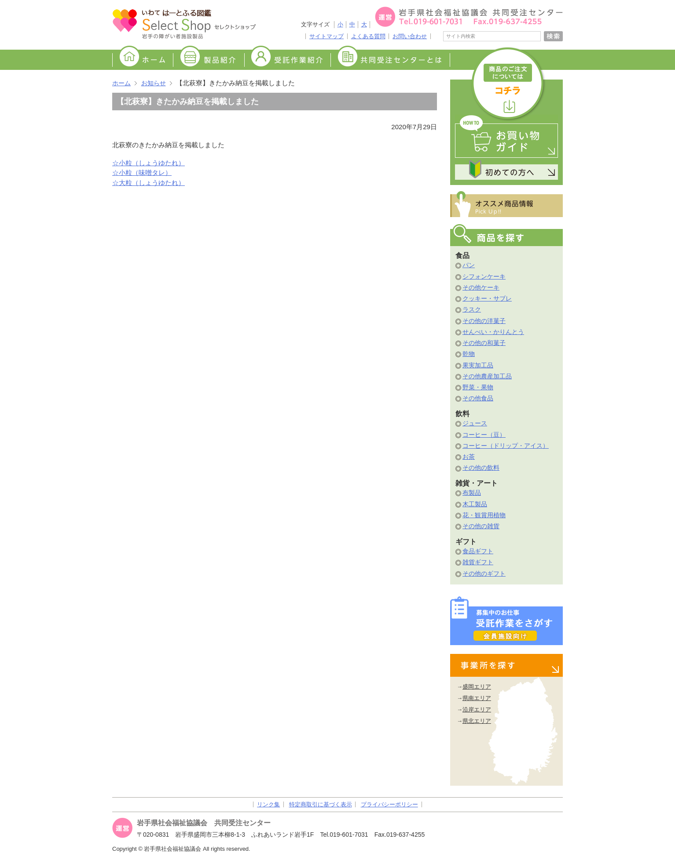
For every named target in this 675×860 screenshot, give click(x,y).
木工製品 (474, 504)
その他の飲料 (480, 467)
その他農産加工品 (487, 376)
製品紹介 (208, 60)
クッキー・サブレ (487, 298)
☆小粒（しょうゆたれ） (148, 163)
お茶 (468, 456)
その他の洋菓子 (484, 320)
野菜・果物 (477, 387)
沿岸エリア (476, 709)
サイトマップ (326, 36)
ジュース (474, 423)
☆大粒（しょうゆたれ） (148, 182)
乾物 (468, 353)
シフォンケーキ (484, 276)
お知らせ (153, 83)
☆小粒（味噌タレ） (142, 172)
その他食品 (477, 398)
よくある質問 (368, 36)
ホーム (142, 60)
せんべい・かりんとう (493, 331)
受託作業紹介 (287, 60)
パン (468, 265)
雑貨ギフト (477, 562)
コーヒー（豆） (484, 434)
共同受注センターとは (390, 60)
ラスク (471, 309)
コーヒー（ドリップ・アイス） (505, 445)
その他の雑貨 (480, 526)
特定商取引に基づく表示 (320, 804)
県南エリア (476, 698)
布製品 (471, 492)
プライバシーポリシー (389, 804)
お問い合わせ (410, 36)
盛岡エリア (476, 686)
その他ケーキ (480, 287)
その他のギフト (484, 573)
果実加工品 (477, 365)
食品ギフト (477, 551)
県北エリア (476, 721)
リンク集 (268, 804)
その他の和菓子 (484, 342)
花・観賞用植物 (484, 515)
